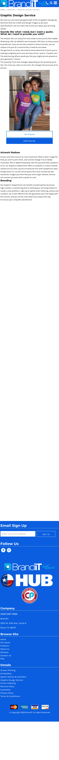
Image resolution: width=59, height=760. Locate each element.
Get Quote (5, 642)
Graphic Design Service (11, 680)
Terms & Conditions (10, 696)
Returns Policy (7, 686)
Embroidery (5, 673)
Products (4, 645)
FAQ (2, 658)
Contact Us (5, 655)
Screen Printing (7, 670)
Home (2, 10)
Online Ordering (8, 683)
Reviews (4, 652)
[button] (51, 2)
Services (11, 10)
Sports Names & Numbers (13, 677)
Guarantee (5, 689)
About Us (4, 649)
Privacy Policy (6, 693)
